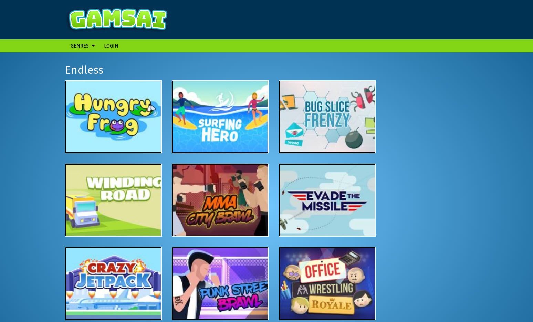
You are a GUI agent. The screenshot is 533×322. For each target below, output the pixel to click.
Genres (80, 46)
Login (111, 46)
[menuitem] (81, 45)
